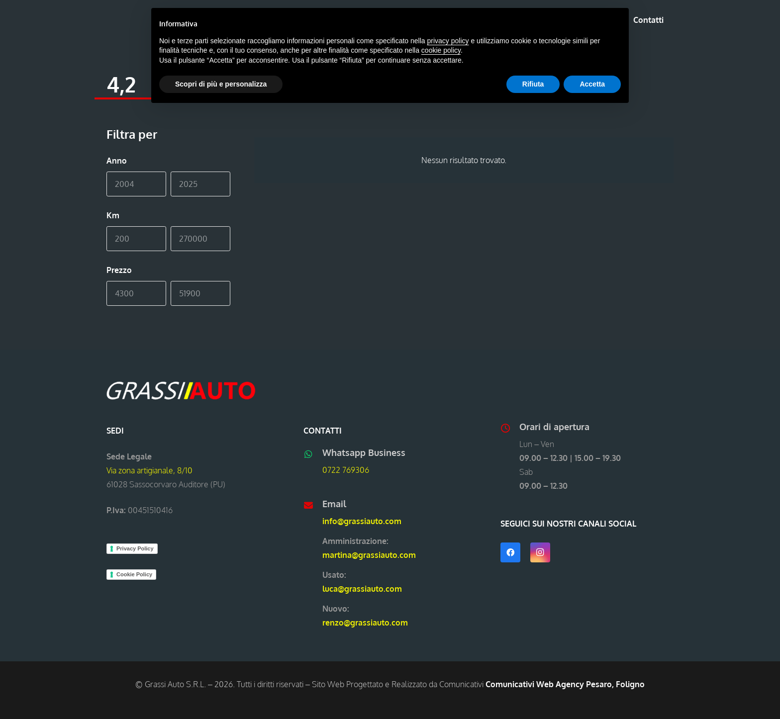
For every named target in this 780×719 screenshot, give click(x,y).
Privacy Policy (135, 548)
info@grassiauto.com (361, 521)
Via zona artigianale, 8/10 (149, 470)
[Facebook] (510, 552)
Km (112, 215)
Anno (116, 161)
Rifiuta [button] (533, 84)
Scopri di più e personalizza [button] (221, 84)
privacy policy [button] (448, 41)
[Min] (136, 184)
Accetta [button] (592, 84)
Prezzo (119, 270)
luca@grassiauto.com (362, 589)
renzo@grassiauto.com (365, 623)
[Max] (200, 184)
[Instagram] (540, 552)
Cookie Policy (134, 574)
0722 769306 (345, 470)
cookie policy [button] (441, 50)
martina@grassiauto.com (369, 555)
